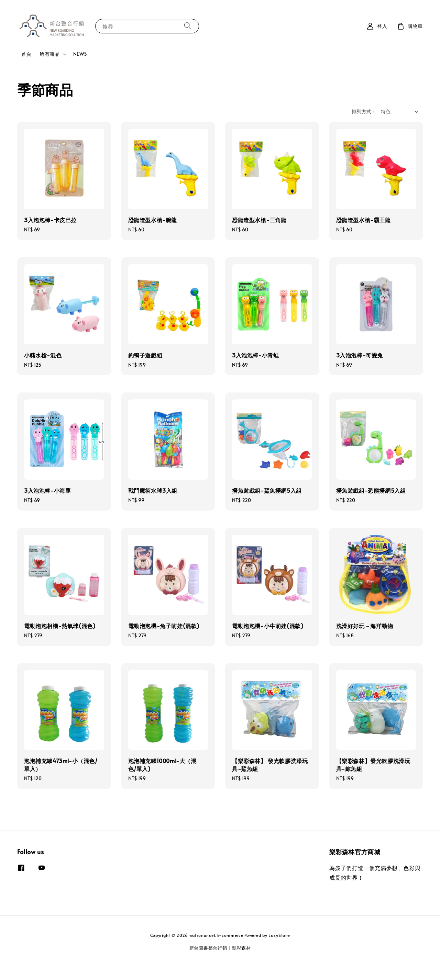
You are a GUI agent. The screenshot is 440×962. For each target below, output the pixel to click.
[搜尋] (188, 26)
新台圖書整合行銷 (208, 948)
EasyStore (279, 935)
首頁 (26, 54)
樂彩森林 (241, 948)
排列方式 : (363, 111)
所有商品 (49, 54)
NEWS (80, 54)
